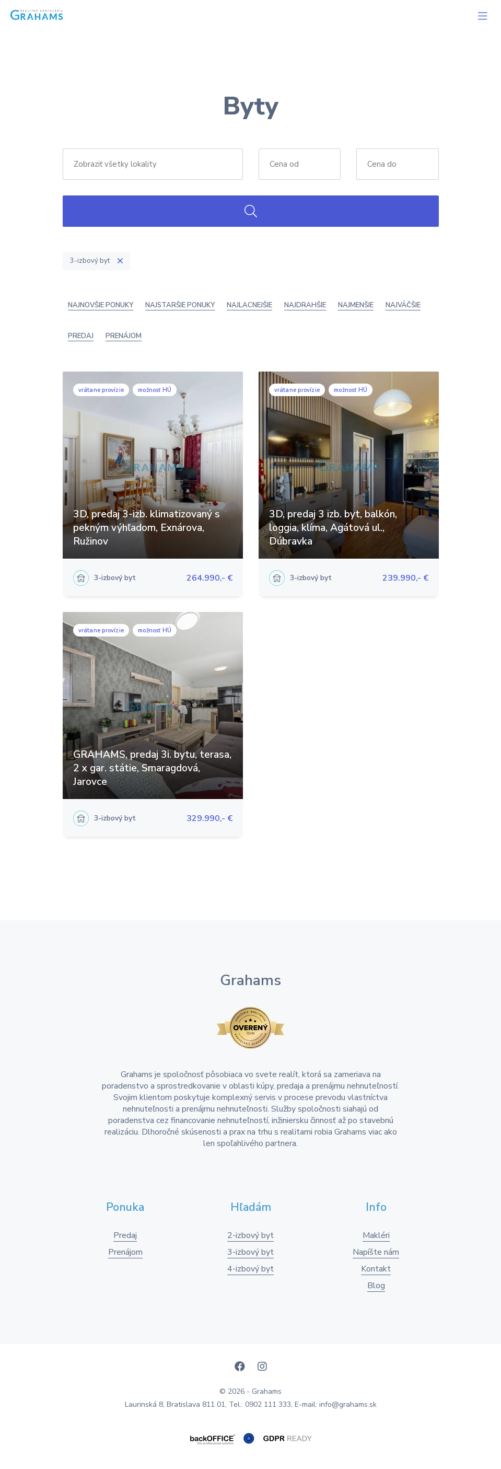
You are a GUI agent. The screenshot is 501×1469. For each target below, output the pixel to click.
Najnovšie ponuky (100, 305)
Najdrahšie (305, 305)
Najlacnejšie (249, 305)
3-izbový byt (250, 1252)
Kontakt (376, 1269)
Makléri (376, 1235)
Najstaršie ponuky (180, 305)
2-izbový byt (250, 1235)
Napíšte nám (376, 1252)
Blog (376, 1285)
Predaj (81, 336)
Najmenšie (356, 305)
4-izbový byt (250, 1269)
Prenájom (124, 336)
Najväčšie (403, 305)
